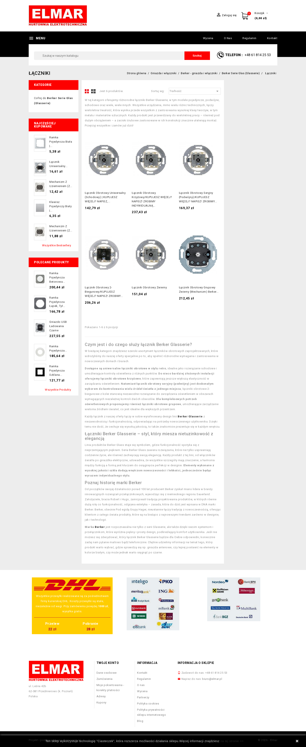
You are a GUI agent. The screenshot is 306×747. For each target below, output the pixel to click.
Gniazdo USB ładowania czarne (58, 326)
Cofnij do (53, 100)
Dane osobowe (106, 672)
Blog (140, 721)
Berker (100, 527)
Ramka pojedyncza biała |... (60, 141)
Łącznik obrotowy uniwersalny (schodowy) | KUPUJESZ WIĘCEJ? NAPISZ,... (105, 197)
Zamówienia (104, 678)
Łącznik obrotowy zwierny (149, 287)
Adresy (101, 696)
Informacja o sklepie (196, 663)
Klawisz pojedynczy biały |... (60, 206)
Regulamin (249, 38)
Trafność (195, 91)
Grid (87, 91)
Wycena (208, 38)
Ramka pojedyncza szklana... (57, 370)
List (93, 91)
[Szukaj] (122, 55)
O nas (228, 38)
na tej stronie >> (232, 741)
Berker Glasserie (190, 416)
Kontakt (272, 38)
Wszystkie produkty (58, 389)
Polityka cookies (148, 703)
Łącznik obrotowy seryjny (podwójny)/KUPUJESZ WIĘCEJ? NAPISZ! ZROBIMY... (198, 197)
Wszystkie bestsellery (56, 245)
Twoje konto (107, 663)
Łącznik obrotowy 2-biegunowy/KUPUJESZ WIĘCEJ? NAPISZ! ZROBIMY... (104, 292)
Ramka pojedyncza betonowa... (57, 277)
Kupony (101, 702)
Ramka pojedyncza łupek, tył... (57, 302)
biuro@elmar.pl (212, 678)
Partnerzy (143, 697)
